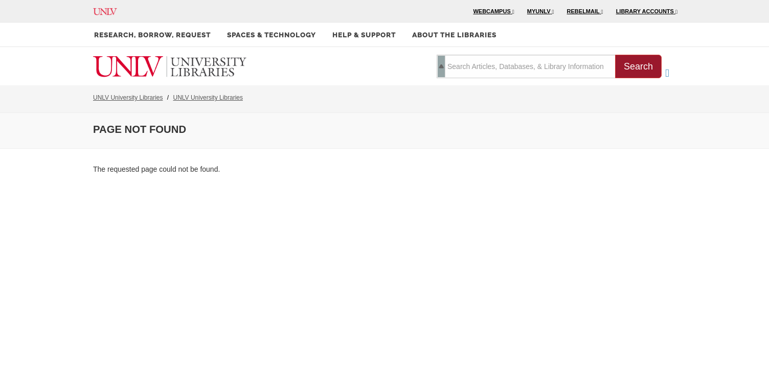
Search (638, 66)
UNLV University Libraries (128, 97)
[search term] (526, 66)
